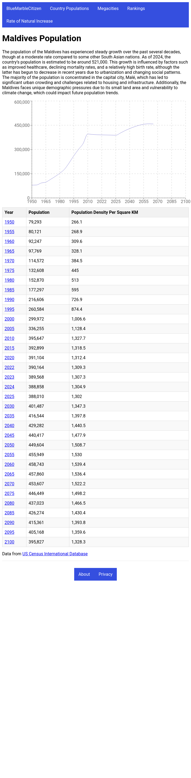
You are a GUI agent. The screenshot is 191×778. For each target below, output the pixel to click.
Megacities (108, 8)
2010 (9, 338)
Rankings (136, 8)
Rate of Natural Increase (29, 21)
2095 (9, 532)
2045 (9, 435)
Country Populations (69, 8)
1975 (9, 270)
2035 (9, 415)
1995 (9, 309)
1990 (9, 299)
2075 (9, 493)
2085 (9, 512)
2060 (9, 464)
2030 (9, 406)
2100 (9, 542)
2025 (9, 396)
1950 (9, 222)
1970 (9, 260)
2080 (9, 503)
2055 (9, 454)
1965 (9, 251)
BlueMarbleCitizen (23, 8)
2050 (9, 445)
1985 (9, 289)
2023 (9, 377)
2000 (9, 319)
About (84, 574)
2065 (9, 474)
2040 (9, 425)
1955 (9, 231)
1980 (9, 280)
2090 (9, 522)
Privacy (105, 574)
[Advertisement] (62, 650)
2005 (9, 328)
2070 (9, 483)
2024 (9, 386)
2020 (9, 357)
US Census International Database (55, 553)
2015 (9, 348)
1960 (9, 241)
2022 (9, 367)
